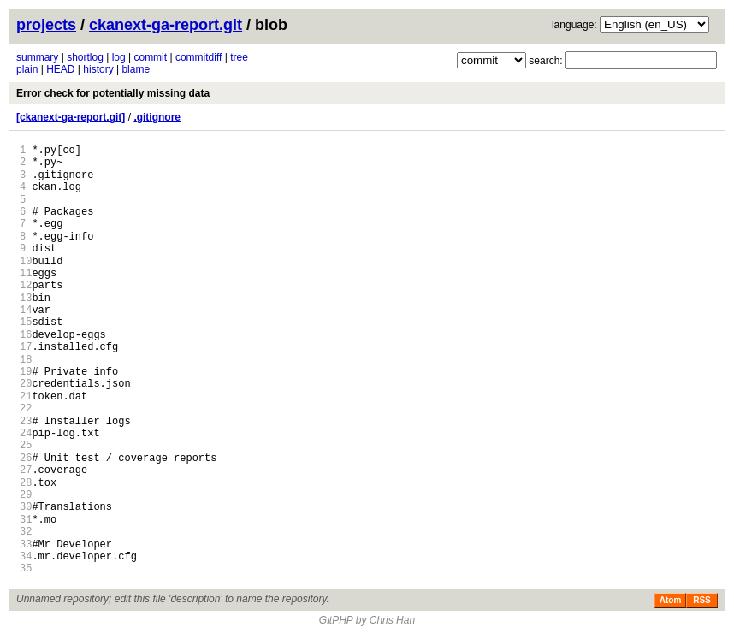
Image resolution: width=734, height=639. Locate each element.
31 (26, 519)
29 (26, 495)
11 (26, 273)
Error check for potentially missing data (113, 93)
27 (26, 470)
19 (26, 371)
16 (26, 335)
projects (46, 24)
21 (26, 396)
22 (26, 408)
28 (26, 483)
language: (574, 25)
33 (26, 544)
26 (26, 458)
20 (26, 383)
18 (26, 359)
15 (26, 322)
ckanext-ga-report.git (165, 24)
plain (27, 69)
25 (26, 445)
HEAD (60, 69)
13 (26, 298)
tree (239, 57)
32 (26, 531)
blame (135, 69)
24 (26, 433)
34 (26, 556)
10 (26, 261)
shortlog (85, 57)
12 (26, 285)
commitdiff (198, 57)
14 (26, 310)
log (119, 57)
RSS (702, 600)
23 (26, 421)
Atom (671, 600)
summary (37, 57)
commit (150, 57)
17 (26, 347)
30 (26, 507)
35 (26, 568)
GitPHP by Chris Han (367, 620)
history (98, 69)
